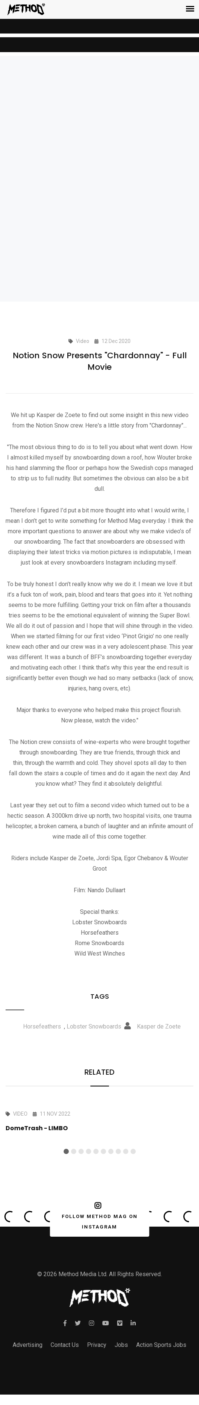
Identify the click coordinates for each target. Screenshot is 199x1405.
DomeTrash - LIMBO (37, 1128)
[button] (66, 1151)
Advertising (27, 1344)
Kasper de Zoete (159, 1026)
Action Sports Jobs (161, 1344)
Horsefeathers (42, 1026)
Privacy (96, 1344)
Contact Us (65, 1344)
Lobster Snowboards (94, 1026)
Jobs (121, 1344)
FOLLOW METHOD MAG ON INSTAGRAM (98, 1216)
